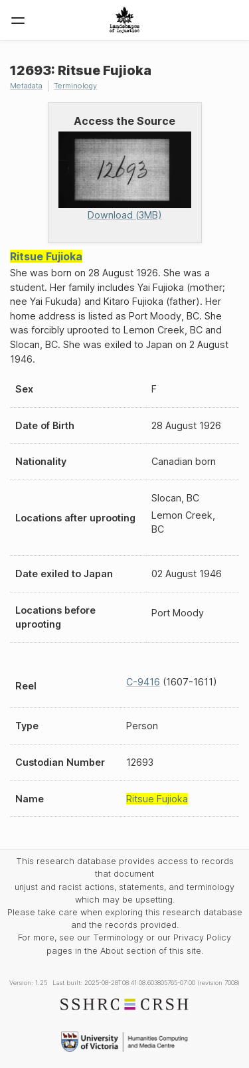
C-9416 (143, 681)
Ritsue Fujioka (46, 256)
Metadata (26, 85)
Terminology (75, 85)
